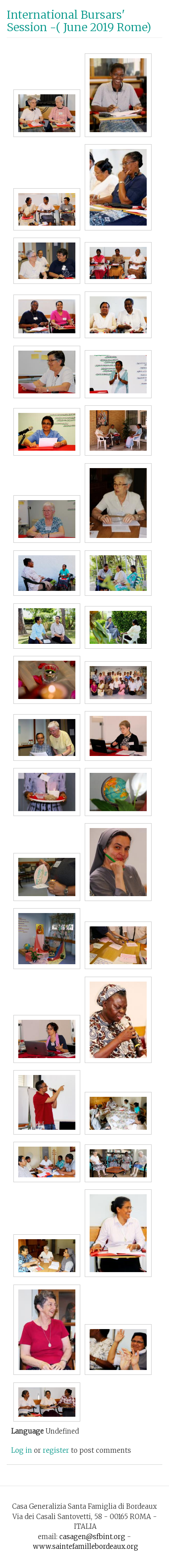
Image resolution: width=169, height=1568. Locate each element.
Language (27, 1431)
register (56, 1450)
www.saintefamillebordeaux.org (85, 1546)
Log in (21, 1450)
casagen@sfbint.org (92, 1536)
